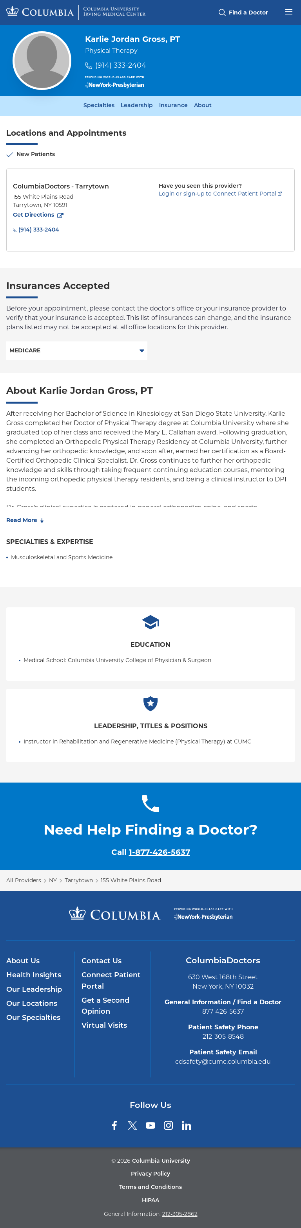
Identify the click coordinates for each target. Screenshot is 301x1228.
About (203, 106)
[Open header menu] (289, 11)
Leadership (137, 106)
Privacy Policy (150, 1174)
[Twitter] (132, 1125)
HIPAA (150, 1201)
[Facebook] (114, 1125)
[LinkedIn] (186, 1125)
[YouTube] (150, 1125)
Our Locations (31, 1004)
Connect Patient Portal (111, 981)
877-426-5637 (223, 1011)
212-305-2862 (180, 1213)
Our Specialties (33, 1018)
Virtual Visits (104, 1026)
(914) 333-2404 (120, 65)
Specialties (98, 106)
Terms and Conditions (150, 1187)
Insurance (173, 106)
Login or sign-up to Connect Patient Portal (217, 193)
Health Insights (33, 975)
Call (150, 852)
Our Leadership (34, 990)
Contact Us (101, 961)
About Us (23, 961)
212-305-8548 (223, 1036)
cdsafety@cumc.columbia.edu (223, 1061)
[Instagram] (168, 1125)
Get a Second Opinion (105, 1006)
